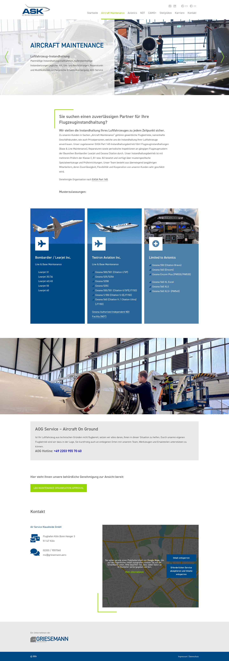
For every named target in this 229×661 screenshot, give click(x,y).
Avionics (132, 13)
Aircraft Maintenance (113, 13)
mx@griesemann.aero (54, 555)
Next (222, 57)
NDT (142, 13)
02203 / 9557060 (52, 550)
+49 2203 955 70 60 (68, 451)
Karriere (179, 13)
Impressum (182, 656)
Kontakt (192, 13)
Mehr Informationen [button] (134, 572)
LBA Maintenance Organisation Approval (59, 488)
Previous (6, 57)
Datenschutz (194, 656)
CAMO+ (152, 13)
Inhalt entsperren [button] (181, 557)
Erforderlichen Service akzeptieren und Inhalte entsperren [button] (181, 571)
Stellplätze (166, 13)
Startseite (92, 13)
